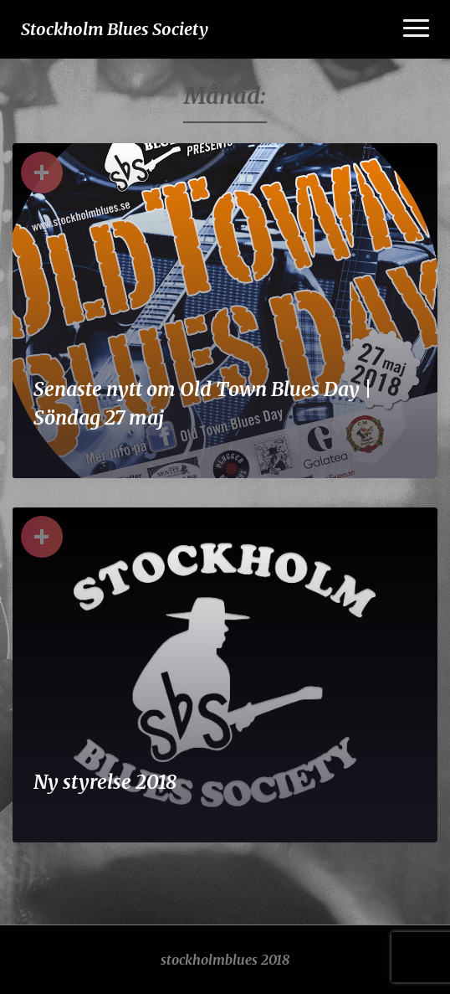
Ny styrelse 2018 (104, 782)
